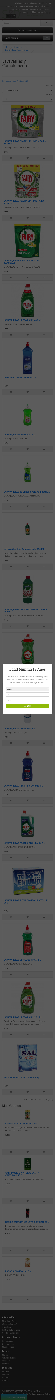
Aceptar (27, 706)
